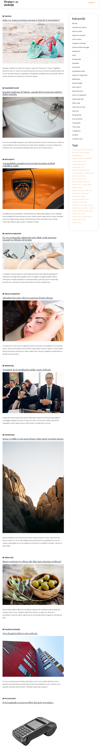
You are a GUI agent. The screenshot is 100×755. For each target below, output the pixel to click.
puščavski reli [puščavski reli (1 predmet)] (75, 202)
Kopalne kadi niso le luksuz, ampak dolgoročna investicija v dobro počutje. (32, 89)
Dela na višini (77, 31)
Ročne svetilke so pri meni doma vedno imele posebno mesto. (32, 418)
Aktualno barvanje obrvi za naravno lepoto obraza (27, 284)
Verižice (75, 135)
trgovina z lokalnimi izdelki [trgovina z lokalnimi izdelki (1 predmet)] (85, 211)
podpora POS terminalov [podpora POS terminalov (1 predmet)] (78, 190)
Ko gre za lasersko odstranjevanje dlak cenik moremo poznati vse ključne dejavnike (33, 228)
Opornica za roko (78, 107)
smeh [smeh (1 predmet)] (81, 205)
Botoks (74, 23)
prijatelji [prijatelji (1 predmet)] (83, 196)
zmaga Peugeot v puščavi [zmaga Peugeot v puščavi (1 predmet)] (78, 219)
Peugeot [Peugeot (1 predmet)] (89, 184)
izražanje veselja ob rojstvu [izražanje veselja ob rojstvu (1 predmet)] (79, 164)
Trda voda (76, 127)
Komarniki (76, 67)
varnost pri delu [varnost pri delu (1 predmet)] (76, 214)
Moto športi (9, 152)
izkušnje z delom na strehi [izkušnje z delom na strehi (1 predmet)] (79, 161)
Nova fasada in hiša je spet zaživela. (19, 605)
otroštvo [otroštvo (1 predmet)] (84, 184)
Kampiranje (9, 415)
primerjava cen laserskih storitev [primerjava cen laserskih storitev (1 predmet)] (80, 199)
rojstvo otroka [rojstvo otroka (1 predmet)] (83, 202)
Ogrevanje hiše (78, 99)
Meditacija (8, 349)
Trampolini (76, 123)
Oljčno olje (8, 535)
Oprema (7, 15)
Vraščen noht (77, 139)
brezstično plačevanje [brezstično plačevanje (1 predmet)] (87, 149)
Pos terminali (9, 667)
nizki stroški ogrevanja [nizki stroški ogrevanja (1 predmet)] (78, 173)
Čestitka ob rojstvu (79, 27)
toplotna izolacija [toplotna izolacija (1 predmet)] (88, 205)
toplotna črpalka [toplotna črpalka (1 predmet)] (76, 208)
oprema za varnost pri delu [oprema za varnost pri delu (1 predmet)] (79, 179)
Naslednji (19, 740)
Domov (92, 2)
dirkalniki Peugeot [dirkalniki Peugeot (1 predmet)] (84, 152)
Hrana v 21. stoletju (11, 3)
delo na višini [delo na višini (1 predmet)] (75, 152)
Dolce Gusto (77, 39)
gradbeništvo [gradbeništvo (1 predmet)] (88, 158)
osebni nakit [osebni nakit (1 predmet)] (86, 182)
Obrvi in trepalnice (11, 280)
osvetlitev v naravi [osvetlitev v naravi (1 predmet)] (76, 184)
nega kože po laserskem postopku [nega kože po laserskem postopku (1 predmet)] (81, 170)
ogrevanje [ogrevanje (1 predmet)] (74, 176)
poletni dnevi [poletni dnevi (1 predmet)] (88, 190)
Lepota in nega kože (12, 223)
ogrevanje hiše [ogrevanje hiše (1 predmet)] (82, 176)
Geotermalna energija (80, 47)
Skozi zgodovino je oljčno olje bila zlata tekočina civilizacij (31, 539)
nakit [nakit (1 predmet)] (83, 167)
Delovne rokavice (78, 35)
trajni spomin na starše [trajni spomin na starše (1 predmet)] (87, 208)
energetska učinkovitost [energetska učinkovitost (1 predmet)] (78, 158)
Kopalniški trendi (11, 84)
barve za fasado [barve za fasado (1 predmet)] (76, 149)
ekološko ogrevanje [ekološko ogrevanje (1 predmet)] (77, 155)
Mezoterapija (77, 83)
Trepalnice (76, 131)
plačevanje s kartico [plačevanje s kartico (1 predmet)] (77, 187)
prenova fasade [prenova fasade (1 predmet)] (76, 196)
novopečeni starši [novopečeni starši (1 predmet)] (89, 173)
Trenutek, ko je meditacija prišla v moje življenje (26, 352)
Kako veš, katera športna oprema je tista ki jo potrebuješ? (30, 19)
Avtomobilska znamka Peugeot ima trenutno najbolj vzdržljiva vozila (28, 157)
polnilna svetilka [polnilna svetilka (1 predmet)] (76, 193)
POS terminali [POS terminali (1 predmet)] (84, 193)
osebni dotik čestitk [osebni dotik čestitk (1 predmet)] (77, 182)
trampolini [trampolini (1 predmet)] (75, 211)
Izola (74, 55)
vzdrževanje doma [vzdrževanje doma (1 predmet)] (77, 216)
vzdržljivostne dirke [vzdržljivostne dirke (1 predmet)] (87, 216)
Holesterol (76, 51)
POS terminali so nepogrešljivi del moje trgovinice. (27, 670)
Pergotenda (76, 115)
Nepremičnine (77, 91)
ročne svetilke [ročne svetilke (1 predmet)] (75, 205)
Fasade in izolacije (11, 601)
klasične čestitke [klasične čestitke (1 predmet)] (76, 167)
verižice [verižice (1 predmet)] (83, 214)
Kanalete (75, 63)
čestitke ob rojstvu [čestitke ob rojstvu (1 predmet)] (76, 222)
